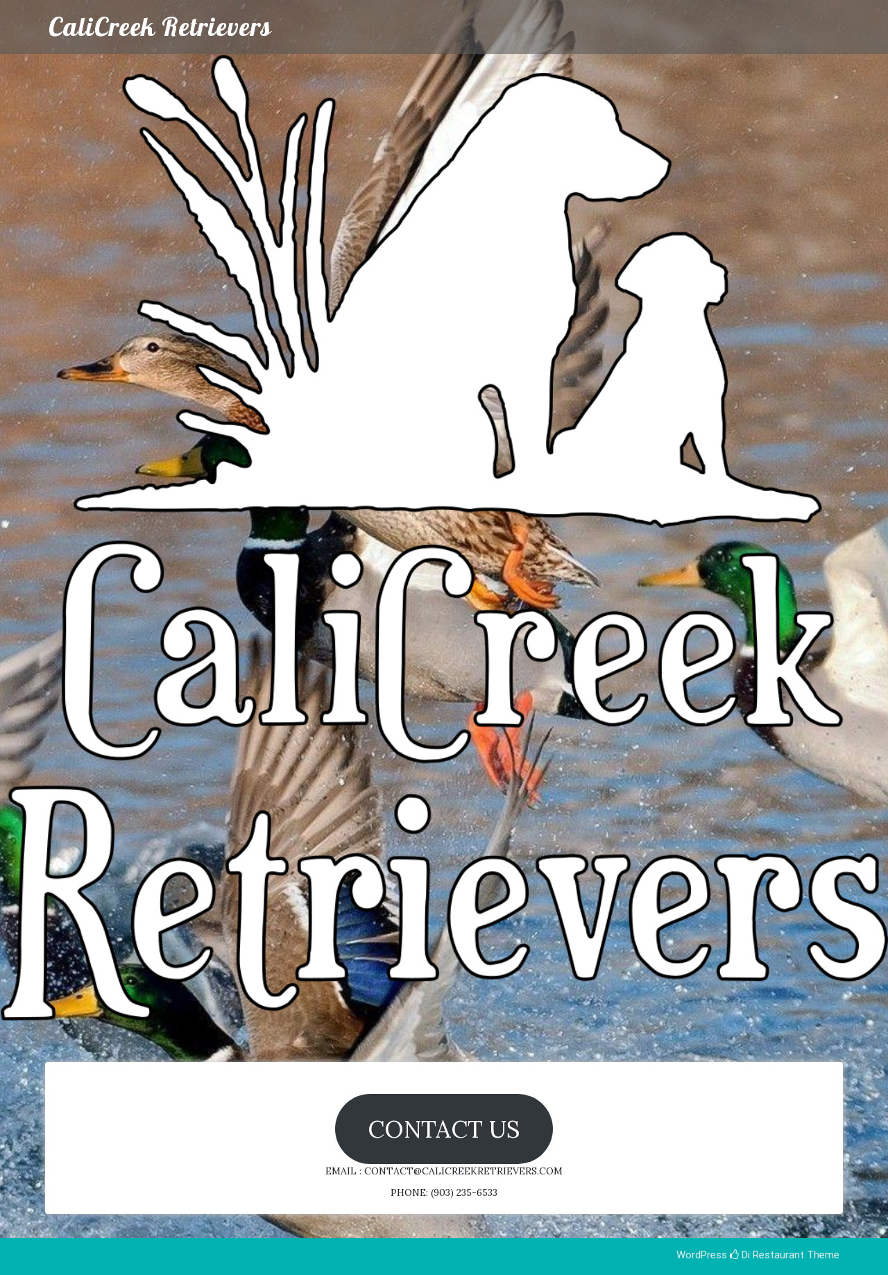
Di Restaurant (767, 1255)
